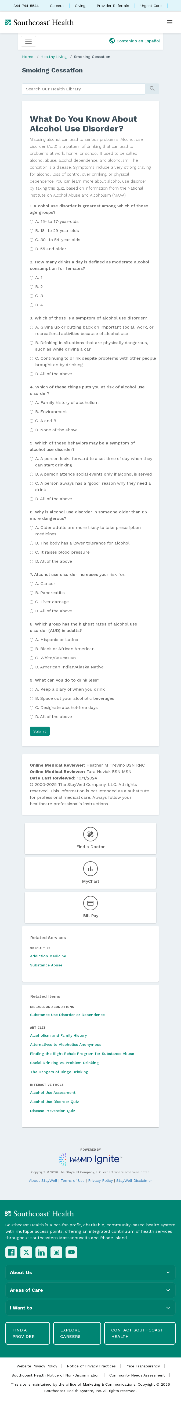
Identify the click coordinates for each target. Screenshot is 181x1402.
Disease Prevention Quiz (52, 1111)
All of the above (53, 373)
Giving (80, 5)
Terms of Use (73, 1180)
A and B (45, 420)
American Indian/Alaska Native (69, 666)
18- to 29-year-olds (57, 230)
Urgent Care (151, 5)
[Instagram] (56, 1252)
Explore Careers (70, 1333)
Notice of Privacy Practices (91, 1366)
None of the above (56, 429)
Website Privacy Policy (37, 1366)
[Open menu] (170, 22)
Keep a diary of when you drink (70, 689)
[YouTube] (71, 1252)
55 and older (50, 248)
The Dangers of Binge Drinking (59, 1072)
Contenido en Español (138, 41)
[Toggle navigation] (28, 41)
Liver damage (52, 601)
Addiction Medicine (48, 956)
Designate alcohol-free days (66, 707)
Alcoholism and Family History (58, 1035)
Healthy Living (54, 56)
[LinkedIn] (41, 1252)
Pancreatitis (50, 592)
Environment (51, 411)
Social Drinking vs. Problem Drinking (64, 1063)
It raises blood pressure (62, 552)
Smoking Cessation (92, 56)
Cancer (45, 583)
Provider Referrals (113, 5)
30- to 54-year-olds (57, 239)
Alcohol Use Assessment (52, 1092)
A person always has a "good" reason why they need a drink (93, 486)
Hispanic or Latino (56, 639)
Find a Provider (23, 1333)
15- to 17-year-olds (57, 221)
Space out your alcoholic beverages (74, 698)
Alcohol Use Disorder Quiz (54, 1101)
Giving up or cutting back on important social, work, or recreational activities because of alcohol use (94, 330)
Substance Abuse (46, 965)
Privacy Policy (100, 1180)
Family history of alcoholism (67, 402)
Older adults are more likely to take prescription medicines (88, 530)
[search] (84, 89)
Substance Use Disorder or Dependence (67, 1015)
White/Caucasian (55, 657)
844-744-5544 (26, 5)
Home (27, 56)
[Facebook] (11, 1252)
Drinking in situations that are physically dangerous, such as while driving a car (91, 346)
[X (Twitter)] (26, 1252)
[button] (40, 731)
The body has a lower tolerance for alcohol (82, 543)
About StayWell (43, 1180)
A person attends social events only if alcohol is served (93, 474)
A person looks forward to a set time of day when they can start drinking (93, 462)
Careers (57, 5)
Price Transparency (142, 1366)
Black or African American (65, 648)
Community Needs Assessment (137, 1375)
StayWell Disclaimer (134, 1180)
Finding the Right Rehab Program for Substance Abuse (82, 1053)
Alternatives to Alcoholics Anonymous (65, 1044)
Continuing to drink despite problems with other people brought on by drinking (95, 361)
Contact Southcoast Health (137, 1333)
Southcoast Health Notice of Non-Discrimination (56, 1375)
